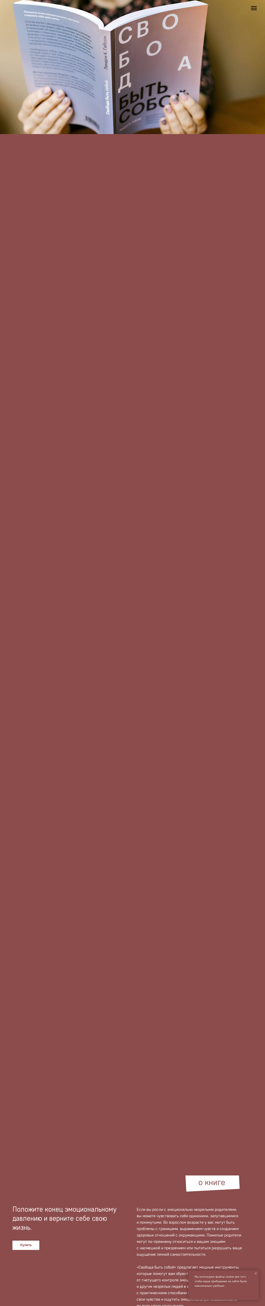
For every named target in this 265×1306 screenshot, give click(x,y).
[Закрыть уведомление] (256, 1273)
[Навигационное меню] (254, 8)
